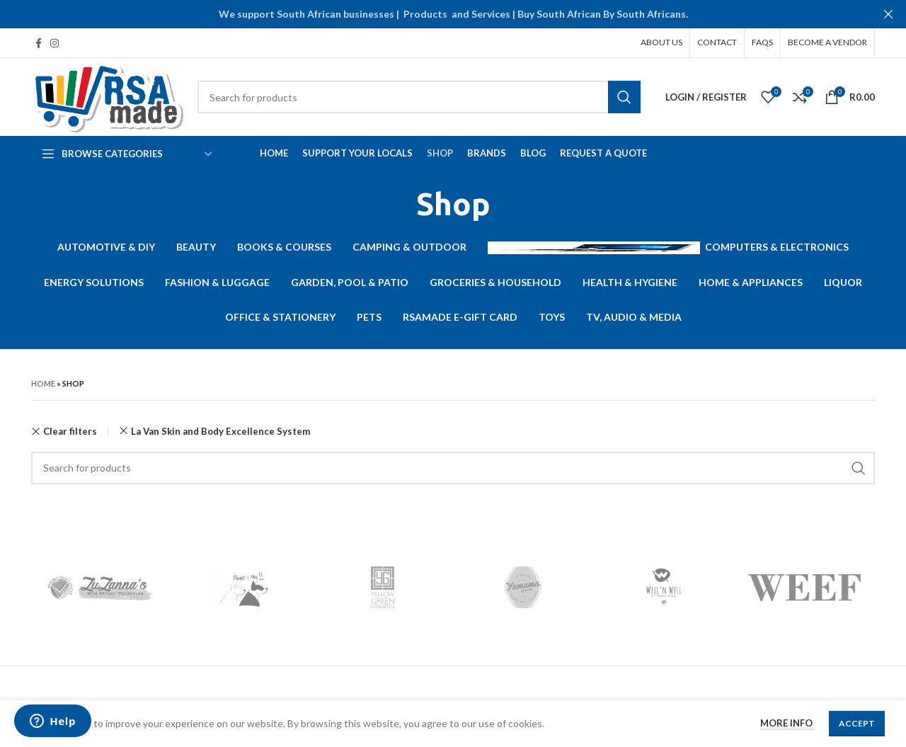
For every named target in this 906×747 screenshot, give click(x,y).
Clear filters (70, 431)
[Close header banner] (888, 14)
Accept (857, 723)
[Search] (419, 97)
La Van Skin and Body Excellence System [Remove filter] (220, 431)
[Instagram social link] (54, 43)
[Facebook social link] (38, 43)
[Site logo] (107, 96)
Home (43, 383)
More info (787, 723)
